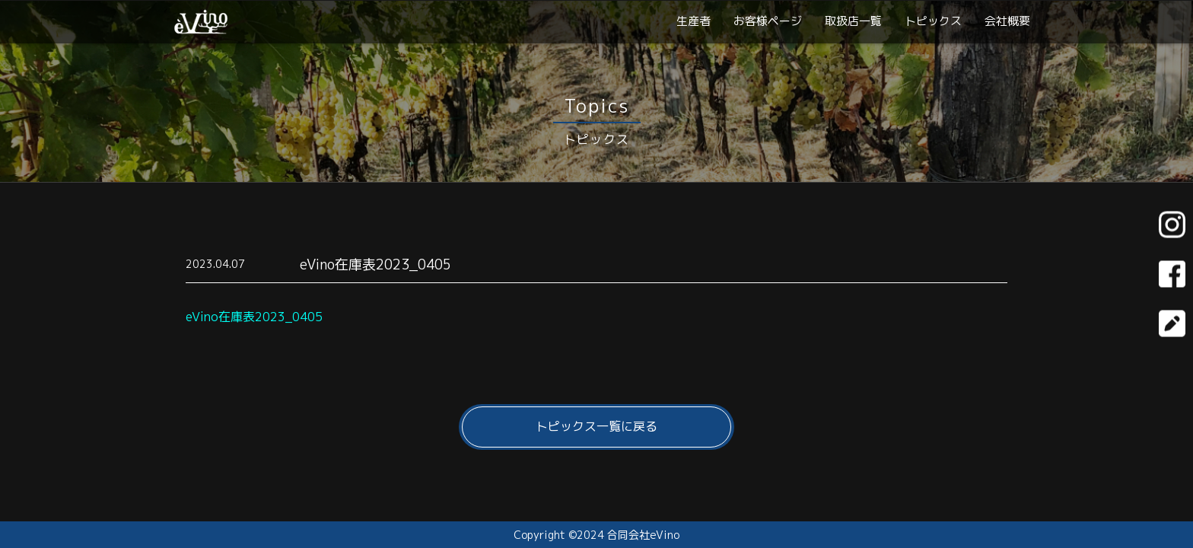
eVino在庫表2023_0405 (254, 316)
